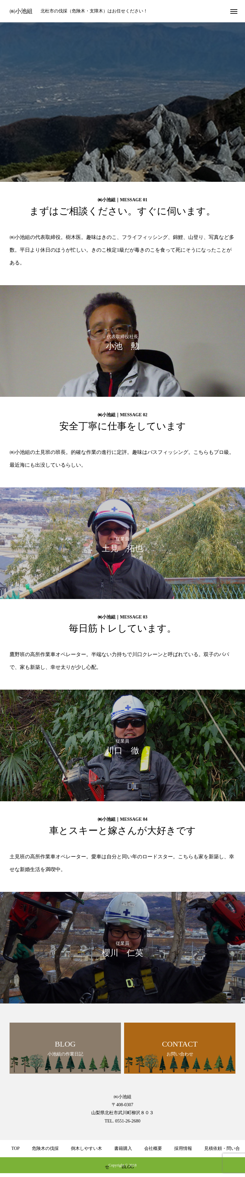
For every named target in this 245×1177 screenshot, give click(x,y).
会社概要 (153, 1148)
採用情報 (183, 1148)
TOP (15, 1148)
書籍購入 (123, 1148)
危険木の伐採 (45, 1148)
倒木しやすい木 (86, 1148)
